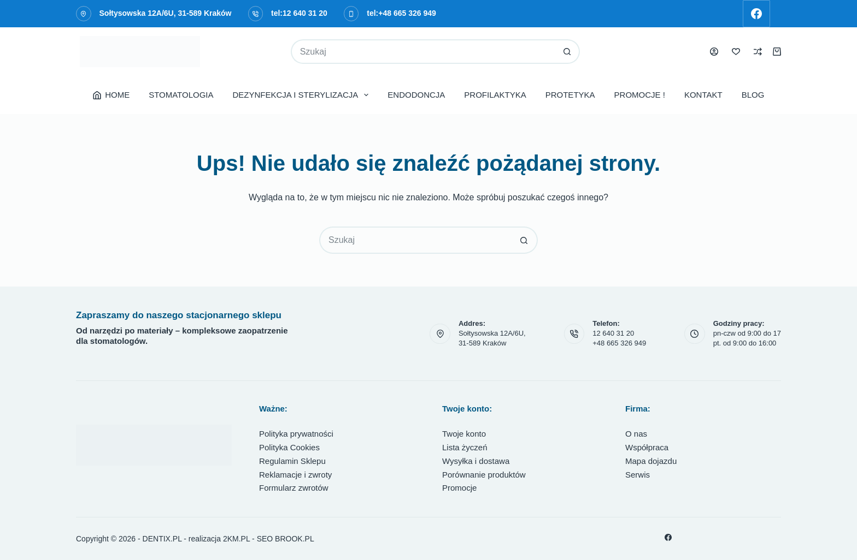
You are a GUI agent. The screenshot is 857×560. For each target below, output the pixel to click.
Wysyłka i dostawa (475, 461)
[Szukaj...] (423, 51)
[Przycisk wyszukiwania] (567, 51)
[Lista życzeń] (736, 51)
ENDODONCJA (416, 94)
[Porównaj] (758, 51)
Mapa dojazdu (651, 461)
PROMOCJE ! (639, 94)
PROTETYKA (570, 94)
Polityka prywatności (296, 433)
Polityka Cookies (289, 447)
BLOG (753, 94)
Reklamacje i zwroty (295, 474)
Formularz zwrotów (293, 487)
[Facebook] (756, 13)
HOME (111, 94)
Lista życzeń (465, 447)
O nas (636, 433)
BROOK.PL (294, 538)
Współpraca (646, 447)
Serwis (637, 474)
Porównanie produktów (484, 474)
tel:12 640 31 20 (299, 13)
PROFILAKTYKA (495, 94)
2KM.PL (236, 538)
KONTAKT (703, 94)
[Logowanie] (714, 51)
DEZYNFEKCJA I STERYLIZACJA (303, 95)
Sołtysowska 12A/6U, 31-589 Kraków (165, 13)
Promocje (459, 487)
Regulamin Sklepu (292, 461)
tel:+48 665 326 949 (401, 13)
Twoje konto (464, 433)
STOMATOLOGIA (181, 94)
